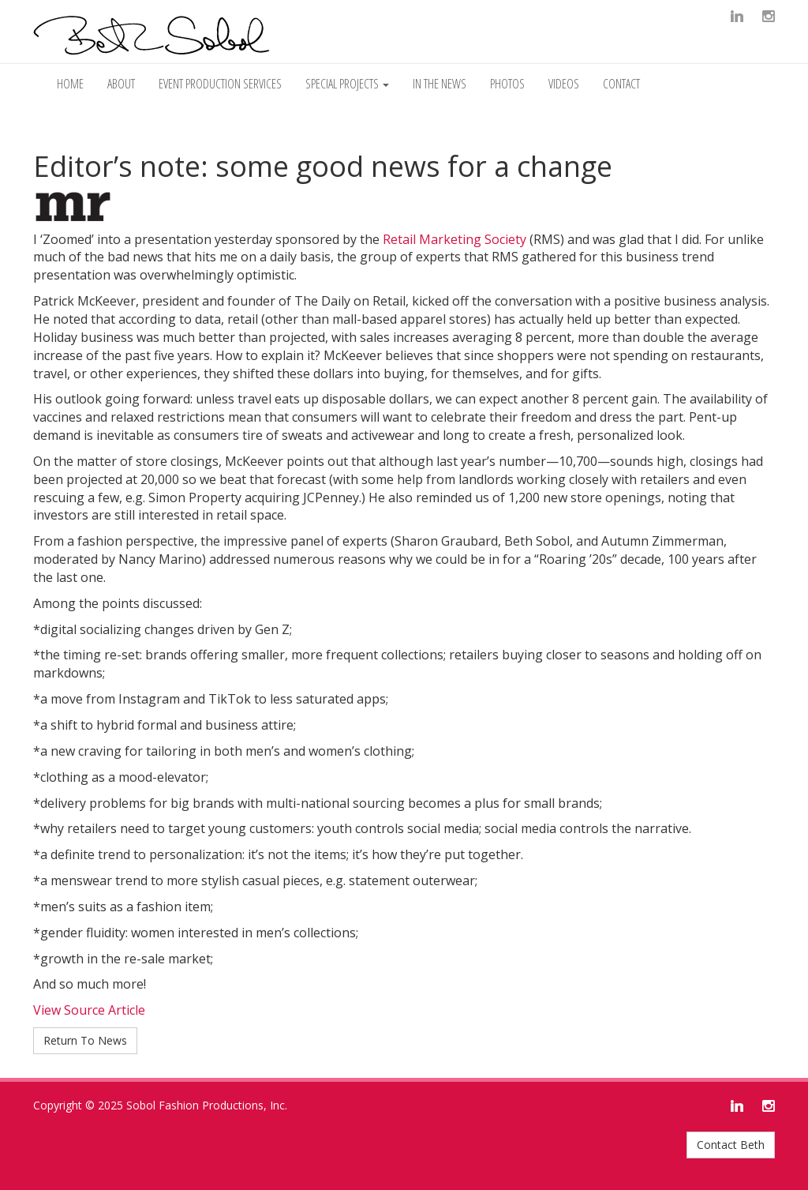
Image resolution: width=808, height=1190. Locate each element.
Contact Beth (731, 1144)
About (121, 83)
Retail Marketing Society (454, 239)
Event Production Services (220, 83)
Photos (507, 83)
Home (70, 83)
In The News (439, 83)
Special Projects (347, 83)
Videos (563, 83)
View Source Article (89, 1010)
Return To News (85, 1040)
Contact (621, 83)
